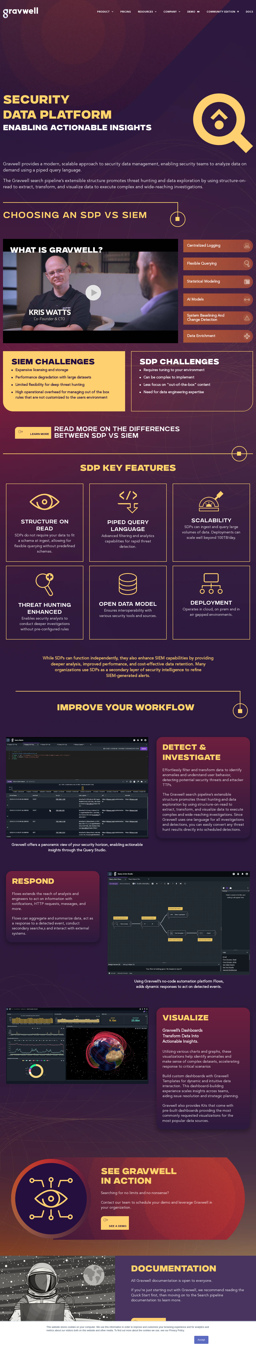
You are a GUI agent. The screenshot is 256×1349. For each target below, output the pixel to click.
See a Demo (115, 1170)
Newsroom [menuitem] (82, 1311)
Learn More (33, 379)
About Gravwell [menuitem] (85, 1301)
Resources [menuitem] (147, 12)
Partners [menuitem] (81, 1316)
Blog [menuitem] (140, 1301)
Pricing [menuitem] (125, 12)
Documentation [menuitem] (146, 1311)
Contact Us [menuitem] (205, 1301)
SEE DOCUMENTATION (148, 1271)
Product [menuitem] (105, 12)
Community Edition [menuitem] (223, 12)
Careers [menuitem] (80, 1306)
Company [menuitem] (171, 12)
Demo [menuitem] (193, 12)
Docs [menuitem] (249, 12)
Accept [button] (201, 1339)
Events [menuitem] (141, 1306)
